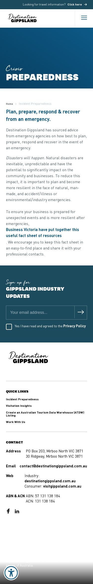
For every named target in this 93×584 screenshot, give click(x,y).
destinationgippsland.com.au (50, 481)
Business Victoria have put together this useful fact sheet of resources (42, 233)
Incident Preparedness (22, 399)
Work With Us (15, 422)
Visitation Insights (19, 406)
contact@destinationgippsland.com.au (53, 466)
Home (9, 104)
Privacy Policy (74, 326)
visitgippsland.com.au (62, 487)
